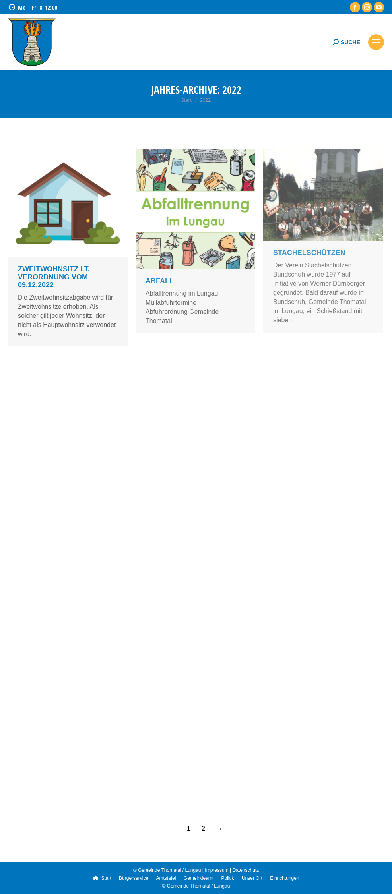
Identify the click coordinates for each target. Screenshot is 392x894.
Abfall (160, 281)
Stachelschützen (309, 253)
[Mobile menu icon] (376, 42)
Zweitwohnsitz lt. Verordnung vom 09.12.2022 (54, 277)
